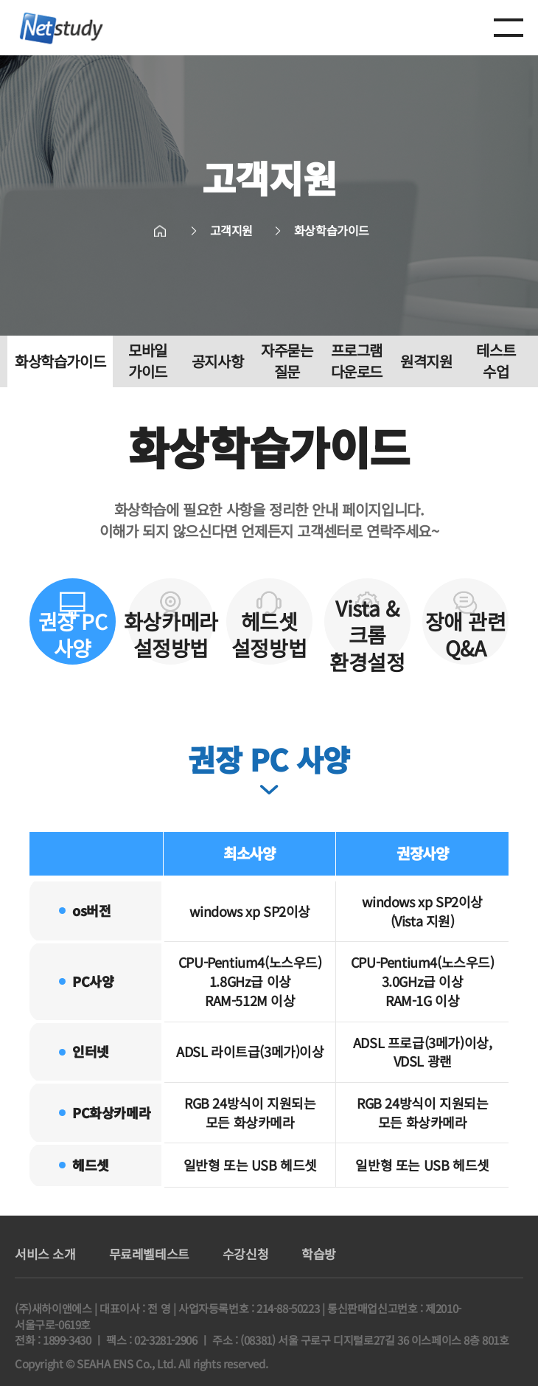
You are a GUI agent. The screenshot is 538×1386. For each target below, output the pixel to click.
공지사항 (217, 361)
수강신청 (245, 1253)
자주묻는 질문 (286, 361)
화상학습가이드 (60, 361)
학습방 (318, 1253)
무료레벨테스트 (149, 1253)
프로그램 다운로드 (356, 361)
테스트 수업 (495, 361)
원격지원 (426, 361)
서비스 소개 (45, 1253)
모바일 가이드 (147, 361)
